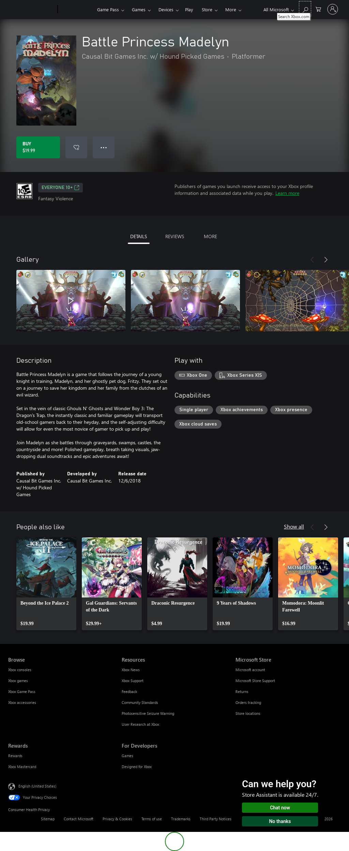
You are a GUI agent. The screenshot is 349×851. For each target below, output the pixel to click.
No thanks (280, 821)
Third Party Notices (215, 819)
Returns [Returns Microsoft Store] (242, 691)
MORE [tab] (210, 236)
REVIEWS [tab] (174, 236)
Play (189, 9)
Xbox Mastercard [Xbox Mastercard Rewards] (22, 766)
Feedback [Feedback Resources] (129, 691)
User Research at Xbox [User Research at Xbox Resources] (140, 724)
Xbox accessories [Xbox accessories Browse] (22, 702)
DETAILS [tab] (138, 236)
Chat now (280, 807)
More (230, 9)
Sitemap (48, 819)
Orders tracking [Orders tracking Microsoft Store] (248, 702)
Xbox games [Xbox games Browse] (18, 680)
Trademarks (181, 819)
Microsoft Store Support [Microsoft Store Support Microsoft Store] (255, 680)
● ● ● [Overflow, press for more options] (104, 147)
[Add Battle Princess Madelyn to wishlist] (76, 147)
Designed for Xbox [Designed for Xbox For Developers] (137, 766)
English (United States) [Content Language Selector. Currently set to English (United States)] (37, 786)
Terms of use (151, 819)
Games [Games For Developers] (127, 755)
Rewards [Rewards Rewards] (15, 755)
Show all (294, 526)
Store (207, 9)
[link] (46, 583)
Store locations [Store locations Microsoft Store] (248, 713)
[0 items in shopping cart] (318, 9)
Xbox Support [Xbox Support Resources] (132, 680)
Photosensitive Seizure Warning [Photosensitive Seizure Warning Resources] (148, 713)
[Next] (326, 259)
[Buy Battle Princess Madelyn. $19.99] (38, 147)
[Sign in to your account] (332, 9)
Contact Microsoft (78, 819)
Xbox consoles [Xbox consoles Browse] (19, 669)
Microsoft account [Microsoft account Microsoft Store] (250, 669)
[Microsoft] (31, 9)
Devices (165, 9)
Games (139, 9)
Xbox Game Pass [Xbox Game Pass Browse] (21, 691)
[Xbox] (76, 9)
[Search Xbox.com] (305, 8)
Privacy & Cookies (117, 819)
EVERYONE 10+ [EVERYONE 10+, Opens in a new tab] (60, 187)
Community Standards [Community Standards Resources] (140, 702)
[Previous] (312, 259)
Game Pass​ (108, 9)
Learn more (287, 193)
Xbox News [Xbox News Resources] (131, 669)
